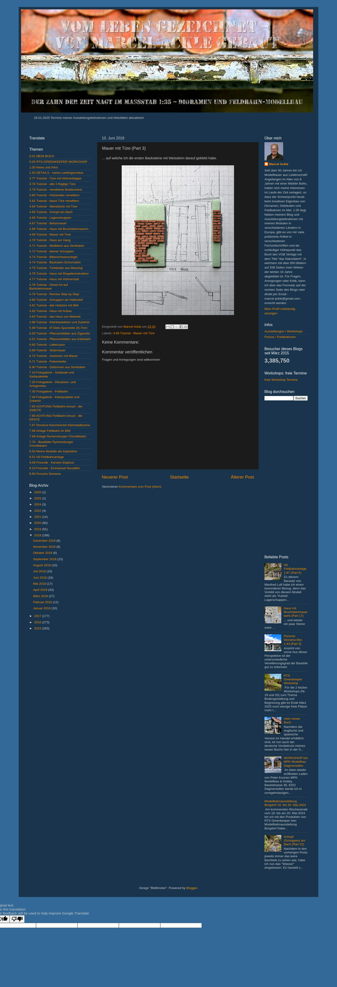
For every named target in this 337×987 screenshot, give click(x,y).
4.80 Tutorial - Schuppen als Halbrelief (56, 299)
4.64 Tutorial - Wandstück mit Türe (53, 206)
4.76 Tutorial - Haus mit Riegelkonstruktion (59, 273)
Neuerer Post (115, 477)
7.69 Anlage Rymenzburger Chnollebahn (57, 436)
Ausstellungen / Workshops (283, 331)
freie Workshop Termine (281, 379)
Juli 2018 (40, 571)
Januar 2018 (42, 608)
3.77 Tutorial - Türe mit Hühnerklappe (55, 178)
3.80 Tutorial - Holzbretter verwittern (54, 195)
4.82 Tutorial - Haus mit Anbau (50, 311)
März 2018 (41, 596)
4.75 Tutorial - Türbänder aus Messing (56, 268)
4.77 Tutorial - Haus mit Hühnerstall (54, 279)
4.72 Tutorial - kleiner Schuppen (51, 251)
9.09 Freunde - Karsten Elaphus (51, 462)
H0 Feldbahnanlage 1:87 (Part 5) (295, 568)
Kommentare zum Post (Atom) (140, 486)
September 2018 (45, 559)
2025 (38, 498)
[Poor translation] (17, 919)
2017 (38, 616)
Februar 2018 (43, 602)
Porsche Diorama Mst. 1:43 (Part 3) (293, 639)
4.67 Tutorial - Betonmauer (48, 223)
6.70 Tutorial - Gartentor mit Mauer (53, 356)
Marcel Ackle (278, 164)
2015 (38, 628)
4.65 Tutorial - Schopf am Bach (51, 212)
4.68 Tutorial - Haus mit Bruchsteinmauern (58, 229)
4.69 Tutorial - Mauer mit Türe (134, 333)
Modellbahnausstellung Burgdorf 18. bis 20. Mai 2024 (285, 803)
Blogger (191, 888)
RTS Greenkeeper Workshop (293, 679)
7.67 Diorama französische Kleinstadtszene (59, 425)
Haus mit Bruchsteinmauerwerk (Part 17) (296, 611)
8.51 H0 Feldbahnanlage (46, 457)
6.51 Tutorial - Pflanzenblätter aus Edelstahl (59, 339)
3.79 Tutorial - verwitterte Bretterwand (55, 189)
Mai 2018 (40, 583)
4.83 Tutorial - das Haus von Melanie (55, 316)
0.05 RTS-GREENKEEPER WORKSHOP (58, 161)
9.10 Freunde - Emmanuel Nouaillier (54, 468)
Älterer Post (242, 477)
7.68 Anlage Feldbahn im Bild (49, 430)
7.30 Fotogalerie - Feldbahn (48, 391)
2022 (38, 510)
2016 (38, 622)
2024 (38, 504)
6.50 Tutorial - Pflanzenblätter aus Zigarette (59, 333)
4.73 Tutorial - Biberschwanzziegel (53, 257)
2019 (38, 529)
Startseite (179, 477)
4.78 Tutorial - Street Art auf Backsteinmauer (48, 286)
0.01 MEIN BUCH (41, 156)
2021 (38, 517)
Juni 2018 (40, 577)
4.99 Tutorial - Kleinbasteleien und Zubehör (59, 322)
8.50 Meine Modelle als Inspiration (53, 451)
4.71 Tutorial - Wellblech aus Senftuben (56, 245)
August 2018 (42, 565)
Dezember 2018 (44, 540)
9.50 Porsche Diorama (45, 473)
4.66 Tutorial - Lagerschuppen (50, 217)
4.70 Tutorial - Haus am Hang (49, 240)
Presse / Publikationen (280, 337)
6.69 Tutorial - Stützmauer (47, 350)
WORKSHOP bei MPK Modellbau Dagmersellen (296, 761)
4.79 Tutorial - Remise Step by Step (54, 294)
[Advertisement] (60, 708)
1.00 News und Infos (43, 167)
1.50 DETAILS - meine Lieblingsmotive (56, 172)
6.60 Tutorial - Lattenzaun (47, 344)
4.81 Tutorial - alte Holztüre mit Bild (53, 305)
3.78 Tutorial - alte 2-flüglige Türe (52, 184)
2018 (38, 535)
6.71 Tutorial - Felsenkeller (47, 361)
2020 (38, 523)
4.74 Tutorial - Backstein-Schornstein (55, 262)
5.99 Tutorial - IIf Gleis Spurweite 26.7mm (58, 328)
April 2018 (40, 589)
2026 (38, 492)
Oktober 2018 (43, 553)
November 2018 (44, 546)
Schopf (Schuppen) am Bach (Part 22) (294, 840)
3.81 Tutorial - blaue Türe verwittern (54, 201)
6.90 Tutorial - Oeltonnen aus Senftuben (57, 367)
